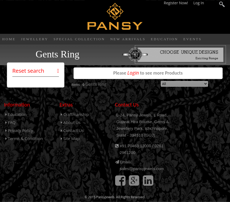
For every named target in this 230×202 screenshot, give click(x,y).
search (222, 5)
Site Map (70, 138)
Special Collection (79, 39)
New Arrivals (128, 39)
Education (164, 39)
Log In (198, 2)
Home (9, 39)
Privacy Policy (19, 130)
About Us (70, 122)
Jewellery (34, 39)
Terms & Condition (24, 138)
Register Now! (176, 2)
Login (133, 72)
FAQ (10, 122)
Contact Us (72, 130)
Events (192, 39)
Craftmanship (75, 114)
